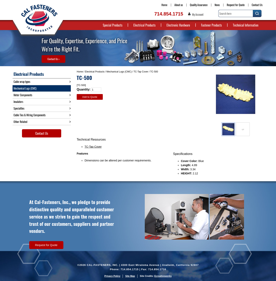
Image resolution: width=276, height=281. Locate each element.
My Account (197, 14)
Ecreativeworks (163, 276)
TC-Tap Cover (141, 71)
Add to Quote (89, 96)
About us (178, 5)
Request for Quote (236, 5)
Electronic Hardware (178, 25)
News (217, 5)
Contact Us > (53, 59)
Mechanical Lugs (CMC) (119, 71)
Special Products (112, 25)
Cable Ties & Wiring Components (30, 115)
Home (164, 5)
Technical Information (245, 25)
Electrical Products (144, 25)
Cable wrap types (22, 82)
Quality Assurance (199, 5)
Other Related (20, 122)
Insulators (18, 102)
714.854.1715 (168, 13)
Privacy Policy (112, 276)
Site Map (130, 276)
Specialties (19, 108)
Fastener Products (211, 25)
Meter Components (23, 95)
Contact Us (257, 5)
